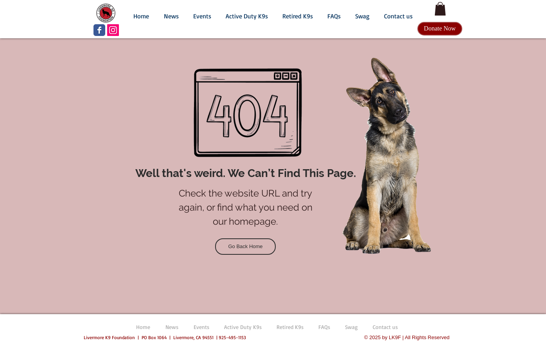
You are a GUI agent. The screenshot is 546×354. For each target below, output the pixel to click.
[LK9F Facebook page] (99, 30)
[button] (171, 12)
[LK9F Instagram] (113, 30)
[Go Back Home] (245, 246)
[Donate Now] (439, 29)
